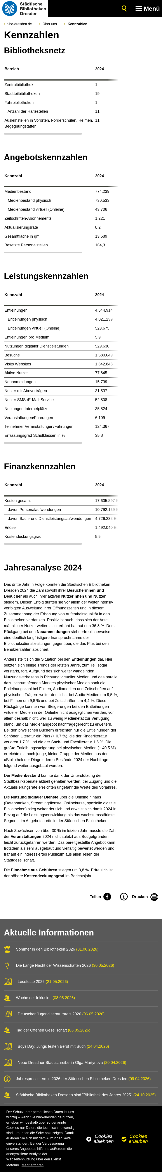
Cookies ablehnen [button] (104, 1138)
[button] (146, 8)
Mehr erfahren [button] (33, 1165)
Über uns (50, 24)
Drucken (140, 897)
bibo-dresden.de (19, 24)
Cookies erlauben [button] (138, 1138)
